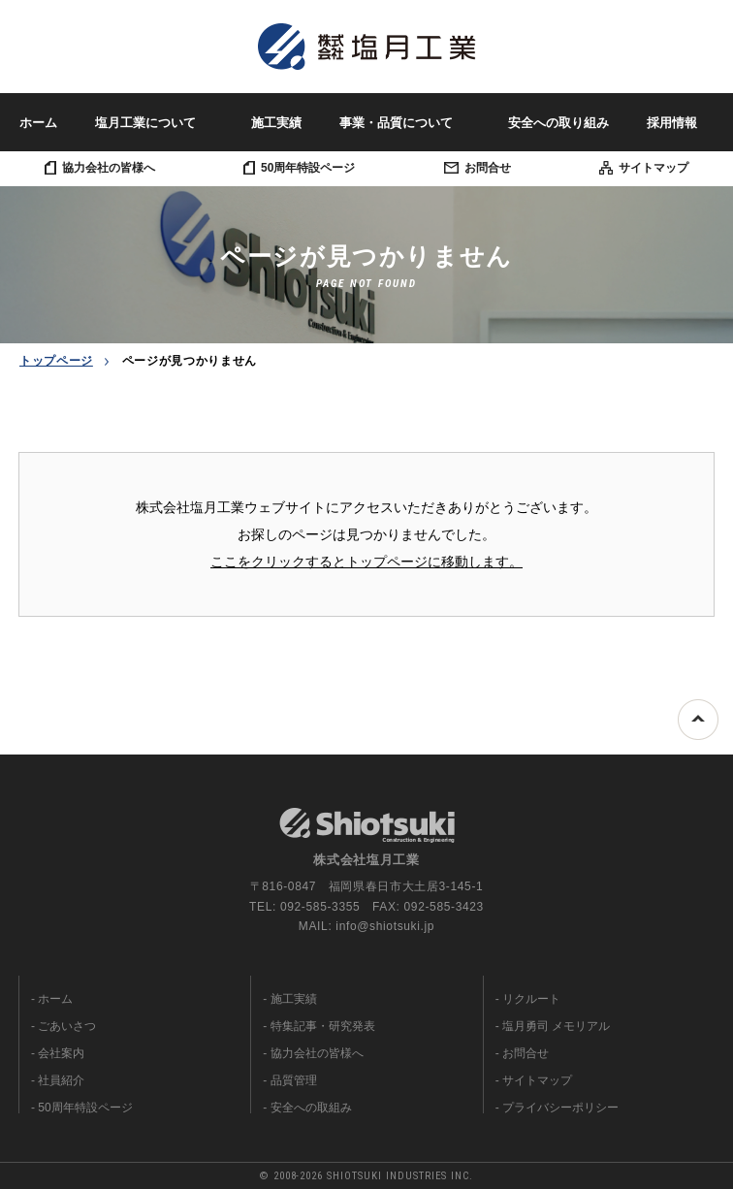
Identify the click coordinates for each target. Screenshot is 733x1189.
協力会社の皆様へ (100, 168)
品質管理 (294, 1080)
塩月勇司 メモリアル (556, 1026)
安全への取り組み (558, 122)
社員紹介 (61, 1080)
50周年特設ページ (299, 168)
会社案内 (61, 1053)
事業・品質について (396, 122)
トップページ (56, 361)
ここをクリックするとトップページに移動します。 (366, 561)
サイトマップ (643, 168)
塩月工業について (145, 122)
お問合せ (477, 168)
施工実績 (276, 122)
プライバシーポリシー (560, 1107)
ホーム (38, 122)
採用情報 (672, 122)
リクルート (531, 999)
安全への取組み (311, 1107)
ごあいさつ (67, 1026)
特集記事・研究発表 (323, 1026)
